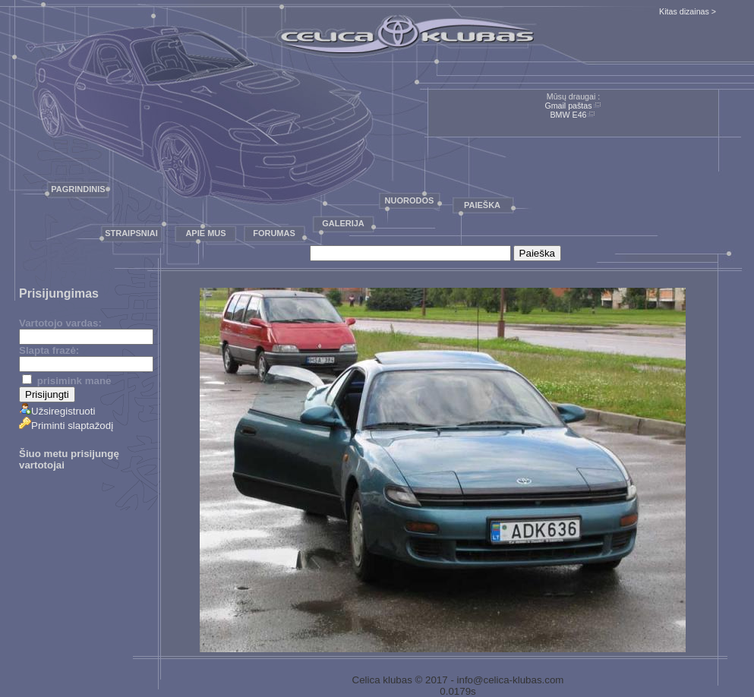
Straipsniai (131, 233)
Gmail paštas (568, 105)
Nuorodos (409, 200)
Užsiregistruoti (57, 411)
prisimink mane (66, 380)
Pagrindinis (78, 189)
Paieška (482, 205)
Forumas (274, 233)
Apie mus (205, 233)
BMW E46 (569, 114)
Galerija (343, 223)
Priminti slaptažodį (66, 425)
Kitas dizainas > (687, 11)
